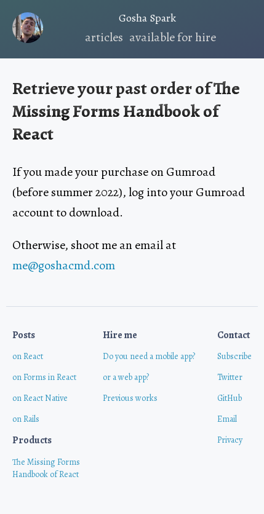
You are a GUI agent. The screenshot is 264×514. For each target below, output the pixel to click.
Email (227, 419)
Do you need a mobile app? (149, 356)
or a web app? (126, 377)
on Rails (25, 419)
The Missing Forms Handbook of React (126, 111)
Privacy (229, 440)
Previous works (130, 398)
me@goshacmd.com (63, 265)
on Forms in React (44, 377)
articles (104, 37)
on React (27, 356)
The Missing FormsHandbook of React (46, 468)
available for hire (172, 37)
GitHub (229, 398)
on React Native (40, 398)
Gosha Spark (94, 20)
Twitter (229, 377)
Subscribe (234, 356)
